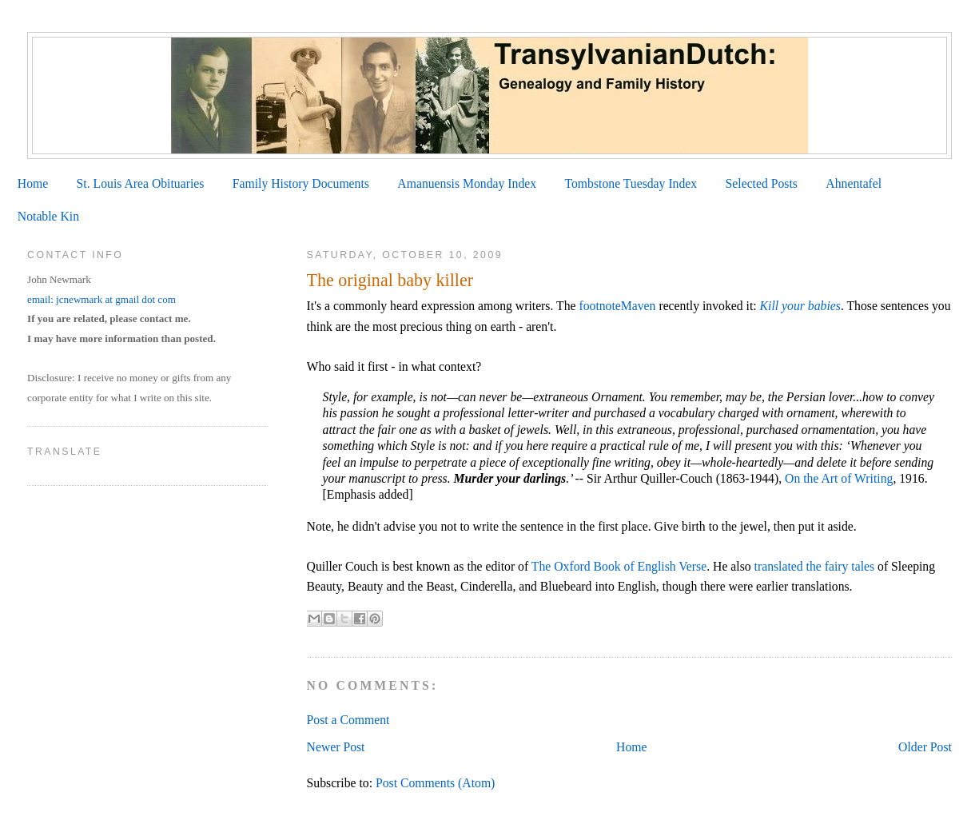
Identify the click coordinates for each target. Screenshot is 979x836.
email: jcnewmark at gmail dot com (101, 299)
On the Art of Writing (839, 478)
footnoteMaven (617, 306)
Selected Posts (762, 183)
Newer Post (336, 747)
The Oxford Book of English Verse (618, 566)
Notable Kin (48, 216)
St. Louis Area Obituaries (141, 183)
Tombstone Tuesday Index (630, 183)
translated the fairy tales (814, 566)
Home (33, 183)
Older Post (925, 747)
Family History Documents (301, 183)
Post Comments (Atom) (435, 783)
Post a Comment (348, 720)
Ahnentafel (853, 183)
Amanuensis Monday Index (466, 183)
